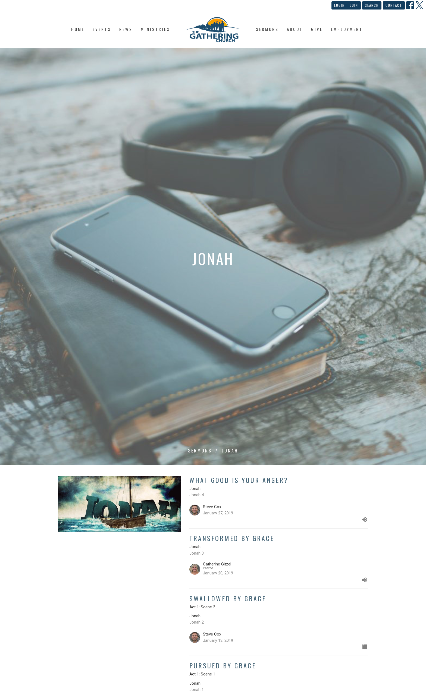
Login (339, 5)
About (295, 29)
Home (77, 29)
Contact (394, 5)
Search (372, 5)
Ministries (155, 29)
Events (102, 29)
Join (354, 5)
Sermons (267, 29)
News (126, 29)
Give (317, 29)
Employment (347, 29)
